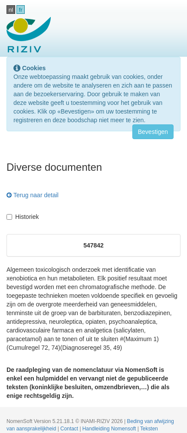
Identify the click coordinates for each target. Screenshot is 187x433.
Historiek (23, 216)
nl (11, 10)
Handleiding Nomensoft (110, 429)
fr (21, 10)
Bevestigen (153, 131)
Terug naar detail (33, 195)
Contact (69, 429)
